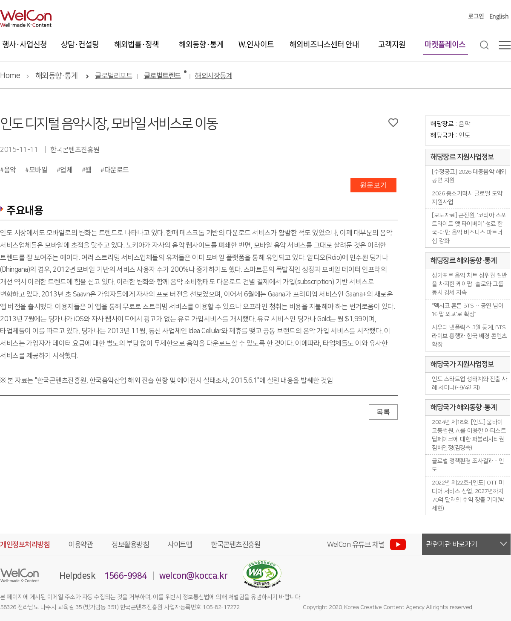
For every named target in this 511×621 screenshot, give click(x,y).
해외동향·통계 (201, 44)
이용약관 (80, 544)
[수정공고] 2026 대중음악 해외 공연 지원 (469, 176)
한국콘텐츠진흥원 (235, 544)
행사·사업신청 (24, 44)
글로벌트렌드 (162, 76)
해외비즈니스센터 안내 (324, 44)
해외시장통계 (213, 76)
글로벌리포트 (113, 76)
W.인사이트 (256, 44)
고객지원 (391, 44)
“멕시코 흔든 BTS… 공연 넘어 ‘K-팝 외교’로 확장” (467, 310)
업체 (66, 169)
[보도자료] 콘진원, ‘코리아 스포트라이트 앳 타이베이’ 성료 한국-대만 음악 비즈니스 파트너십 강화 (469, 228)
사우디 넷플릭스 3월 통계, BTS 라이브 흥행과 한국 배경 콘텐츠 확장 (469, 336)
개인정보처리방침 (24, 544)
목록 (383, 411)
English (499, 16)
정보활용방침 (130, 544)
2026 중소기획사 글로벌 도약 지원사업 (467, 198)
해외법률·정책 (136, 44)
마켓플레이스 (445, 44)
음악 (10, 169)
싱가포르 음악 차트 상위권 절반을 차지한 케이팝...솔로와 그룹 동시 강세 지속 (469, 284)
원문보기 (373, 185)
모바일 (38, 169)
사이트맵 (179, 544)
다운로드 (116, 169)
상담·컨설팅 (80, 44)
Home (10, 76)
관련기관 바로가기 (451, 544)
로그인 (476, 16)
